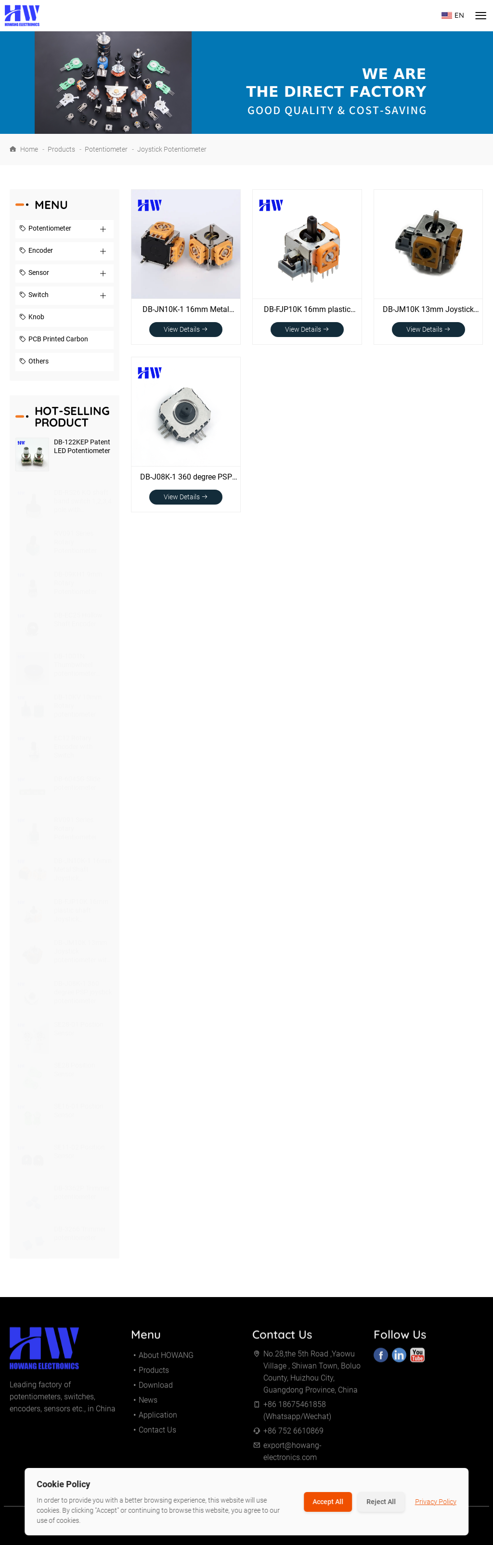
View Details (186, 329)
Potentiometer (106, 149)
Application (158, 1418)
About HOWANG (166, 1358)
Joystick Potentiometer (172, 149)
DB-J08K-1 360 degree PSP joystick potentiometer (186, 477)
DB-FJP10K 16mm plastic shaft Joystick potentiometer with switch (307, 310)
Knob (31, 318)
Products (61, 149)
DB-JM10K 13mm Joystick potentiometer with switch (428, 310)
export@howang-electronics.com (292, 1455)
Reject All (381, 1502)
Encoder (36, 251)
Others (34, 362)
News (148, 1403)
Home (29, 149)
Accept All (327, 1502)
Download (156, 1388)
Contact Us (157, 1433)
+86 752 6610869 (293, 1434)
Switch (34, 295)
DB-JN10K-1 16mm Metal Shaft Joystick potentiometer (186, 310)
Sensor (34, 273)
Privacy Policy (435, 1502)
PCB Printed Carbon (53, 340)
